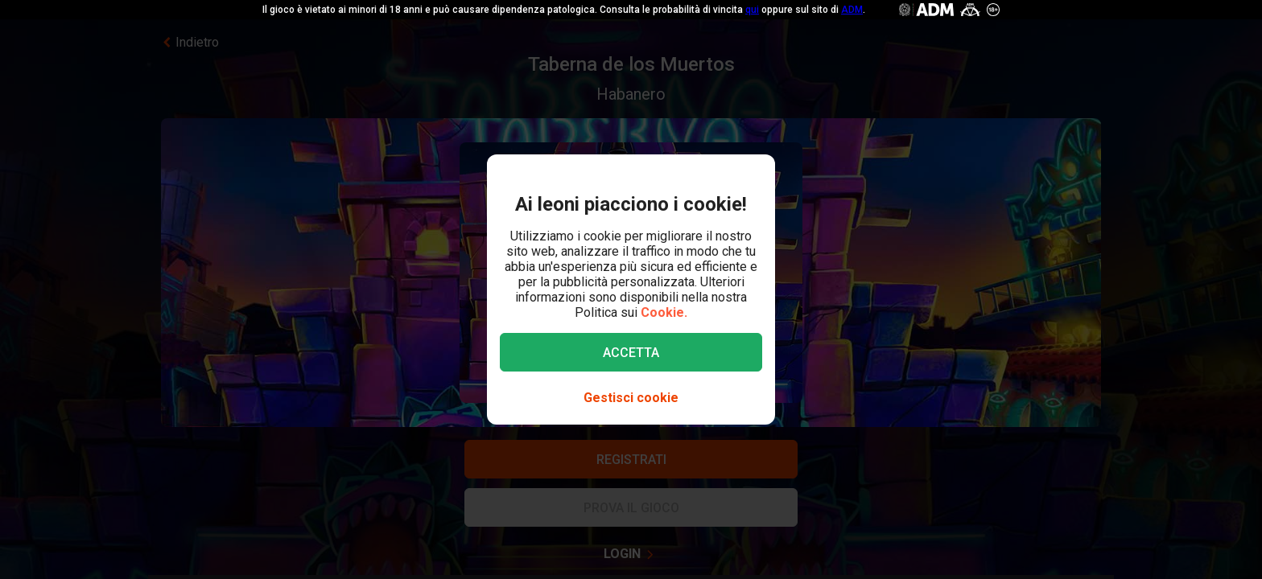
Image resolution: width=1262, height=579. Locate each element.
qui (752, 9)
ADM (852, 9)
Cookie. (664, 312)
